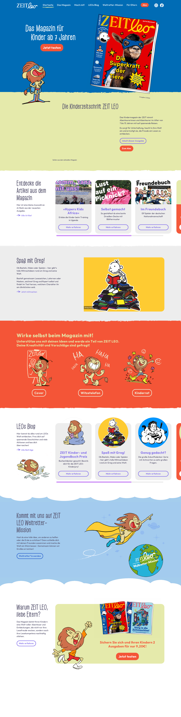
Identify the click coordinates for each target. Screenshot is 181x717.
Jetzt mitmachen (27, 291)
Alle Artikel (24, 215)
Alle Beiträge (25, 450)
